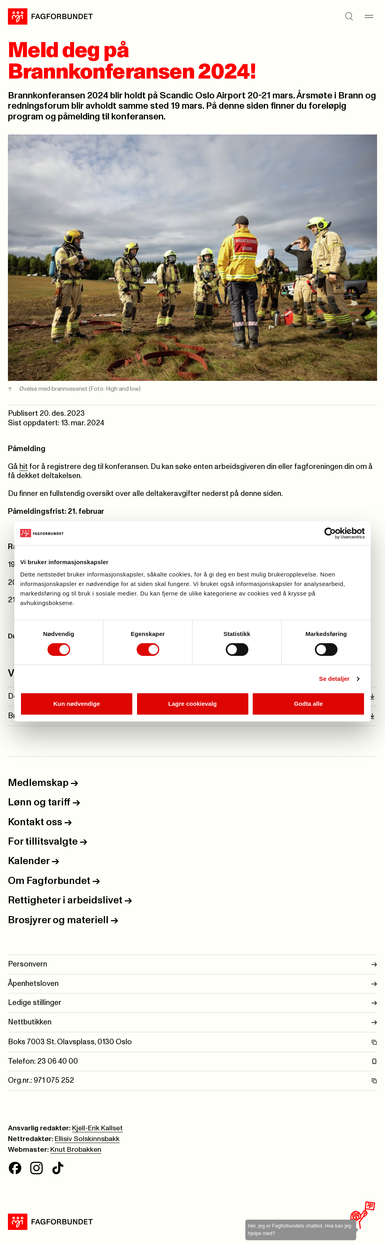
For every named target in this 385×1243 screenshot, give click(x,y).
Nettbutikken (192, 1022)
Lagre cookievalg (192, 703)
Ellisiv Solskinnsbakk (87, 1139)
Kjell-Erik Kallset (97, 1128)
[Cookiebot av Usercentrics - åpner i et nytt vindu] (330, 533)
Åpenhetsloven (192, 984)
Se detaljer (334, 678)
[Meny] (369, 16)
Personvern (192, 964)
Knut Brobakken (75, 1149)
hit (23, 467)
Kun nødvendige (76, 703)
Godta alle (308, 703)
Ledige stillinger (192, 1003)
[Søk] (349, 16)
